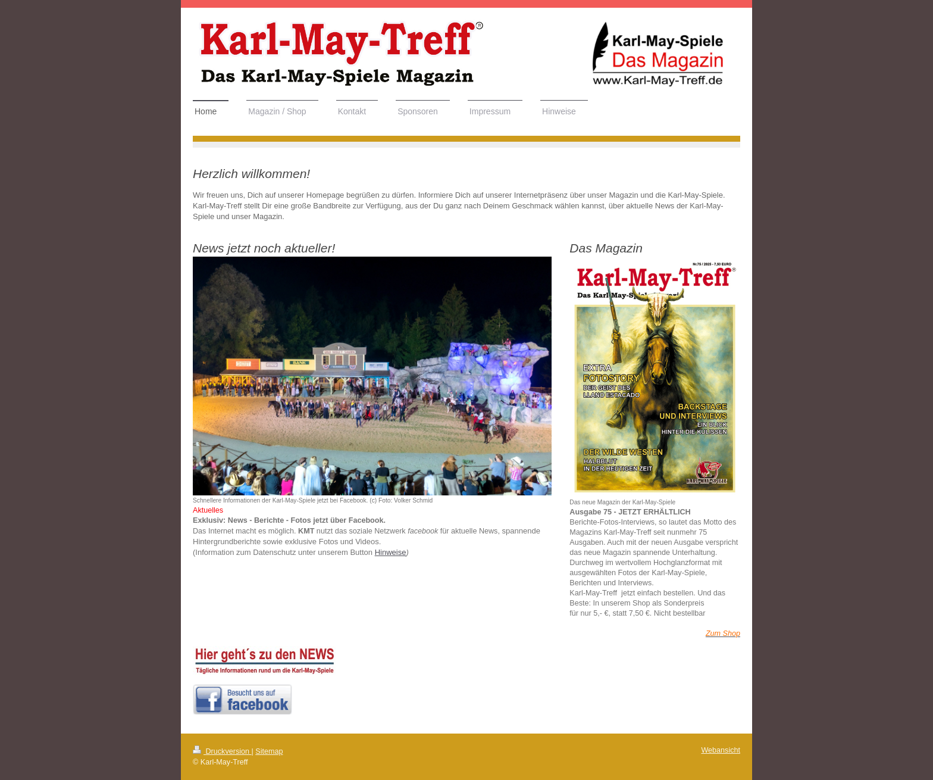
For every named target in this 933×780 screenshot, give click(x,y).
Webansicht (720, 750)
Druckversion (222, 751)
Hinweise (390, 552)
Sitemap (269, 751)
